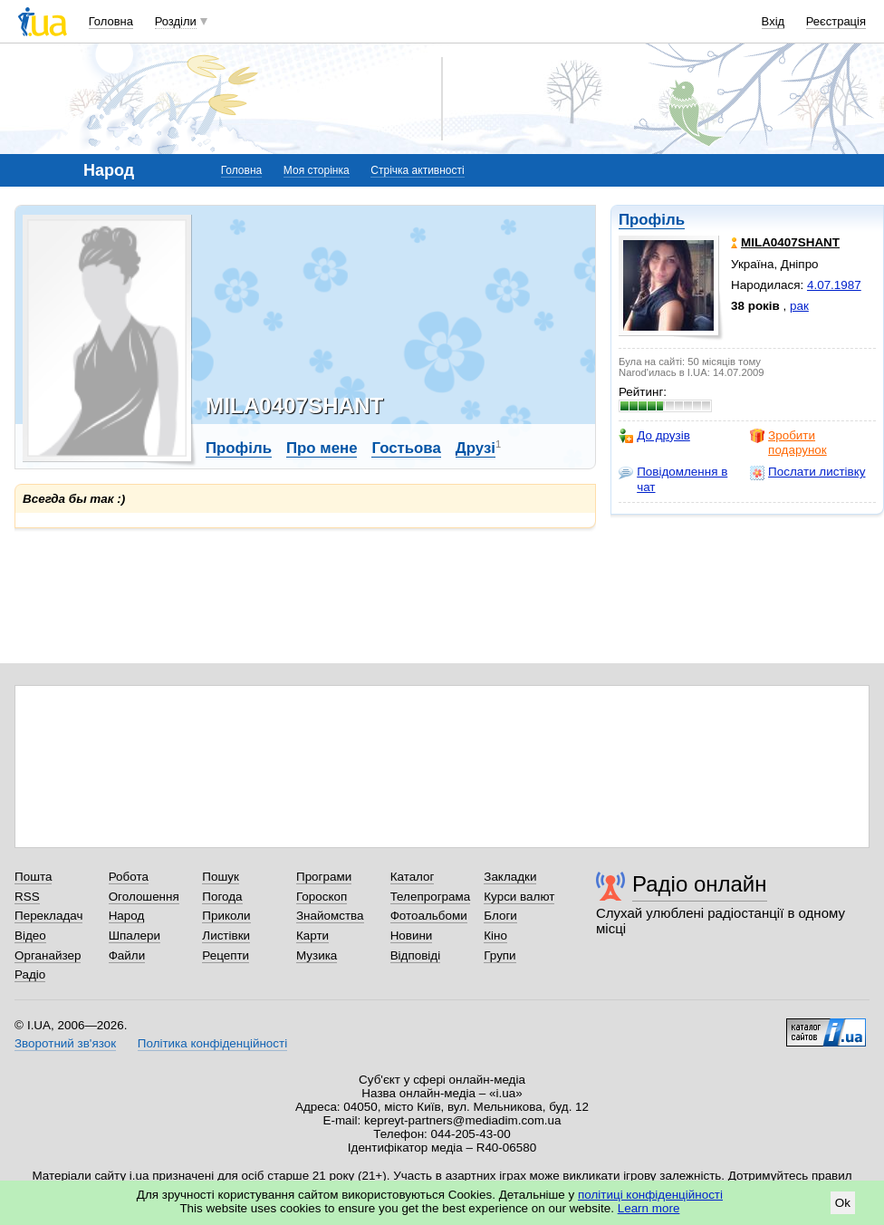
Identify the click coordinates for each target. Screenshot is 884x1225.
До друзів (654, 436)
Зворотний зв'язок (65, 1043)
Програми (323, 876)
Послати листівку (807, 472)
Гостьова (405, 448)
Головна (111, 21)
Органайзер (47, 955)
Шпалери (134, 935)
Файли (127, 955)
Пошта (33, 876)
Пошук (220, 876)
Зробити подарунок (788, 443)
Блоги (500, 915)
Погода (222, 896)
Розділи (176, 21)
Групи (499, 955)
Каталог (412, 876)
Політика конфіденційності (212, 1043)
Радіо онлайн (699, 884)
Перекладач (48, 915)
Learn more (649, 1208)
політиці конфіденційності (650, 1194)
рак (799, 306)
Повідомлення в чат (673, 479)
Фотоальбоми (428, 915)
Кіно (495, 935)
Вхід (773, 21)
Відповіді (415, 955)
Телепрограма (430, 896)
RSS (27, 896)
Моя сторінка (316, 170)
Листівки (226, 935)
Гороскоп (321, 896)
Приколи (226, 915)
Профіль (652, 219)
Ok (842, 1203)
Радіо (29, 974)
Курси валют (519, 896)
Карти (312, 935)
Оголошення (144, 896)
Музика (316, 955)
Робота (129, 876)
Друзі (475, 448)
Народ (127, 915)
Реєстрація (836, 21)
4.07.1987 (834, 285)
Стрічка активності (417, 170)
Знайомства (330, 915)
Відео (30, 935)
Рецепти (225, 955)
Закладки (510, 876)
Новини (411, 935)
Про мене (322, 448)
